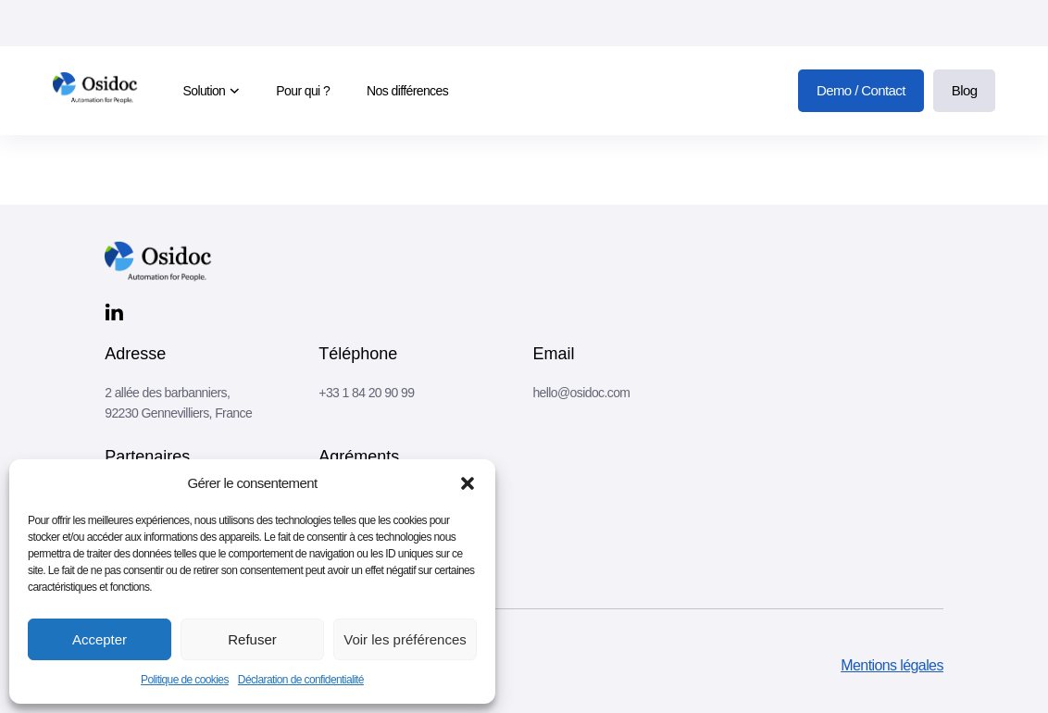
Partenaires (147, 456)
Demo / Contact (861, 90)
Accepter (99, 639)
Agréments (358, 456)
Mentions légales (891, 665)
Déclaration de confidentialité (301, 679)
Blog (965, 90)
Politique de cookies (185, 679)
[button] (467, 483)
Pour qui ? (303, 90)
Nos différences (407, 90)
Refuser (252, 639)
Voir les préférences (405, 639)
